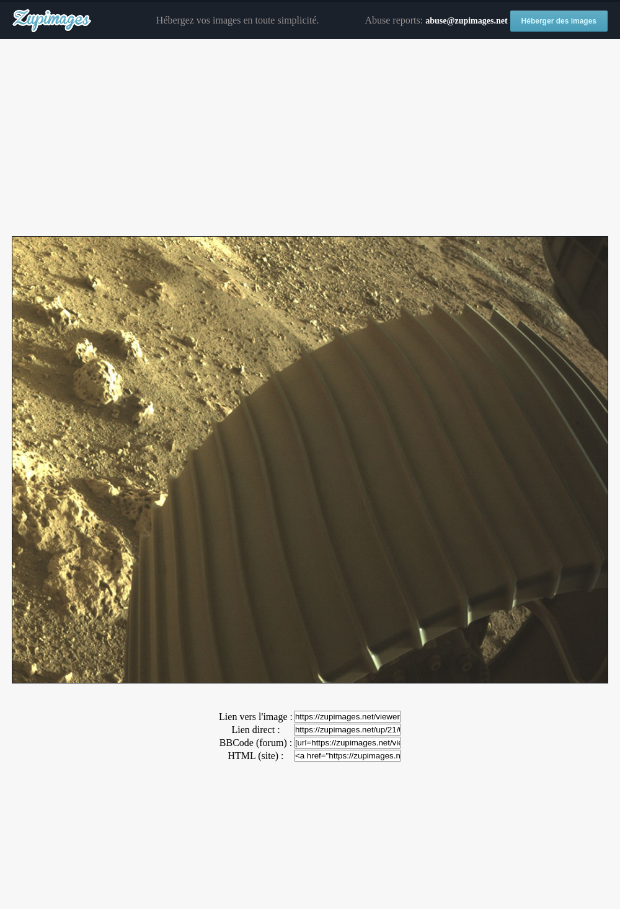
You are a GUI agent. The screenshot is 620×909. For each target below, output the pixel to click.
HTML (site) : (255, 755)
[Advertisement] (310, 138)
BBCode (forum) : (255, 742)
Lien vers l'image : (256, 716)
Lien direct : (255, 729)
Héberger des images (558, 21)
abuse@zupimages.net (466, 20)
